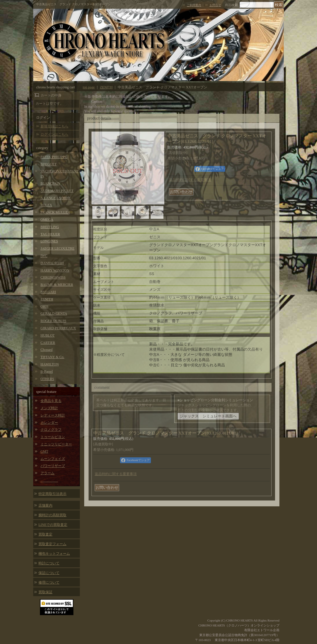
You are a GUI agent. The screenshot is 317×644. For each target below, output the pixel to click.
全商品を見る (50, 401)
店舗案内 (45, 505)
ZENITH (46, 299)
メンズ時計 (49, 408)
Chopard (46, 350)
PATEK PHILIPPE (53, 157)
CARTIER (47, 343)
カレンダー (49, 423)
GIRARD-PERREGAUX (58, 328)
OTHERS (47, 379)
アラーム (47, 473)
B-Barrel (46, 372)
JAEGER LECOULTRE (57, 248)
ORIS (44, 306)
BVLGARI (48, 292)
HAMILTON (49, 364)
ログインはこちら (54, 134)
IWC (43, 256)
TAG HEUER (50, 234)
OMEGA (46, 220)
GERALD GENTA (53, 314)
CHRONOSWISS (53, 277)
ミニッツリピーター (56, 444)
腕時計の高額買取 (52, 515)
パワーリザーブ (52, 466)
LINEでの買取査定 (52, 525)
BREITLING (49, 227)
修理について (48, 582)
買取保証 (45, 592)
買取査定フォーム (52, 544)
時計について (48, 563)
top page (89, 87)
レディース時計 (52, 415)
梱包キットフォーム (54, 554)
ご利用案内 (194, 5)
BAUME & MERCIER (56, 285)
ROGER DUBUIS (53, 321)
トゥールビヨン (52, 437)
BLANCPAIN (50, 183)
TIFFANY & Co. (52, 357)
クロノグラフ (50, 430)
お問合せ (215, 5)
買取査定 (45, 534)
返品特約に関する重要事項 (190, 180)
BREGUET (48, 164)
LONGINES (49, 241)
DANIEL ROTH (52, 263)
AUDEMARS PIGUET (56, 191)
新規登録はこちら (54, 126)
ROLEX (46, 205)
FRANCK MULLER (55, 212)
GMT (44, 451)
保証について (48, 573)
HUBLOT (47, 335)
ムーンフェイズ (52, 459)
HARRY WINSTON (54, 270)
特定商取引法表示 (52, 494)
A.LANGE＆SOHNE (55, 198)
